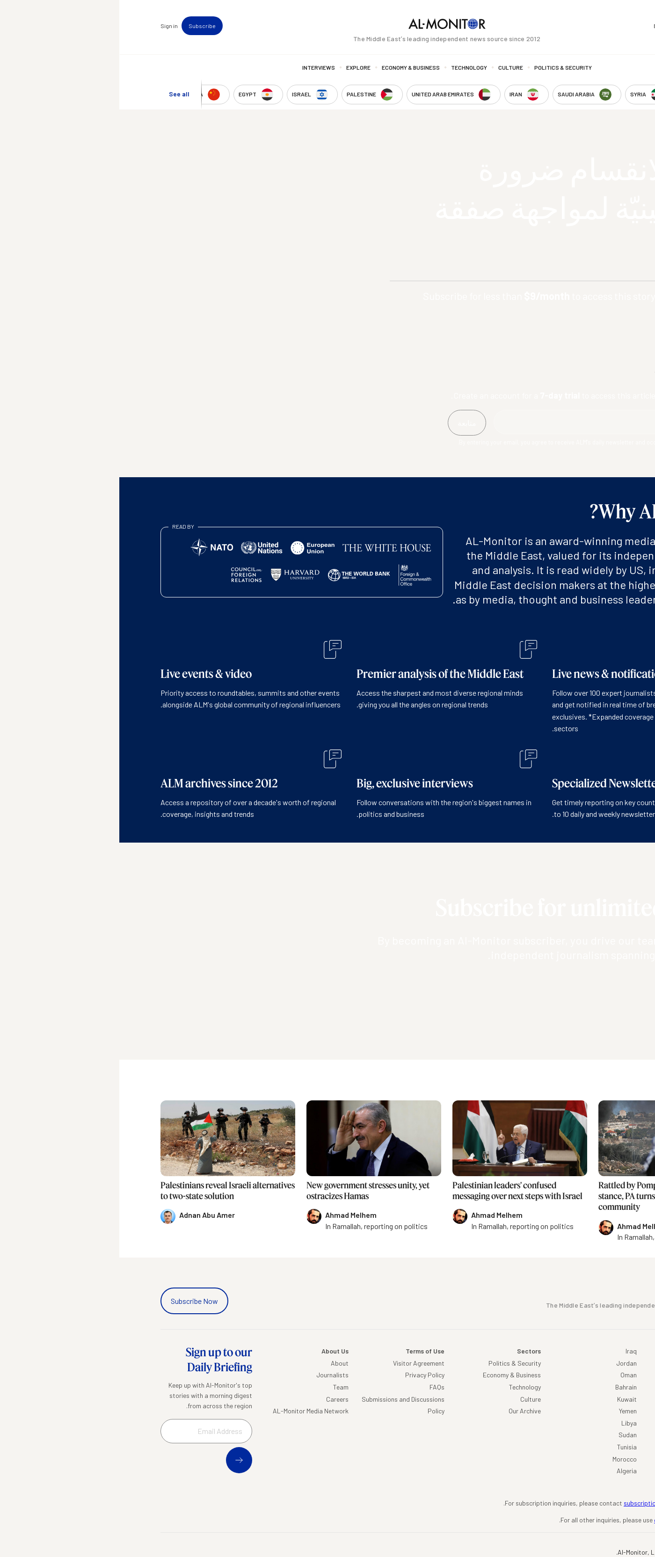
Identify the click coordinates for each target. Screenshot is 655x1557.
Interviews (199, 68)
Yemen (508, 1411)
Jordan (507, 1363)
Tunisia (507, 1447)
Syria (606, 1471)
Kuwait (507, 1399)
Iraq (511, 1351)
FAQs (317, 1387)
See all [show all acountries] (60, 94)
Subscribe (82, 26)
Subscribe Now (75, 1300)
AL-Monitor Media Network (191, 1411)
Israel (606, 1411)
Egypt (605, 1435)
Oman (509, 1375)
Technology (350, 68)
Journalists (213, 1375)
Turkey (605, 1363)
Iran (608, 1387)
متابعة (595, 981)
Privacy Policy (305, 1375)
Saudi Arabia (595, 1375)
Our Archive (405, 1411)
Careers (218, 1399)
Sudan (508, 1435)
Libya (509, 1423)
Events (543, 26)
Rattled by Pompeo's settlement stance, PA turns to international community (536, 1196)
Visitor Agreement (299, 1363)
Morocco (505, 1459)
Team (221, 1387)
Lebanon (601, 1459)
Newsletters (575, 26)
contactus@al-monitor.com (574, 1520)
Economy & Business (291, 68)
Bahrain (506, 1387)
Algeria (507, 1471)
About (220, 1363)
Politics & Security (444, 68)
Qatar (605, 1447)
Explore (239, 68)
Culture (391, 68)
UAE (608, 1399)
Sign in (49, 26)
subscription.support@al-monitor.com (559, 1503)
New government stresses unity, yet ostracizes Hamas (248, 1190)
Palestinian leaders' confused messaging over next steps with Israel (398, 1190)
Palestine (600, 1423)
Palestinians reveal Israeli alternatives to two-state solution (108, 1190)
